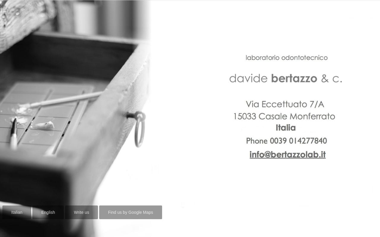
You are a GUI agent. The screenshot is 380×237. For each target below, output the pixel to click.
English (48, 212)
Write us (81, 212)
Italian (16, 212)
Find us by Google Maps (130, 212)
